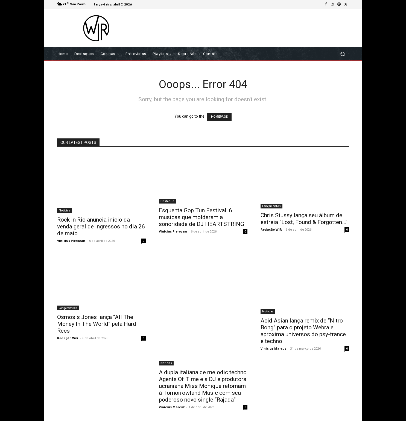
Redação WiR (271, 229)
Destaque (167, 201)
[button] (342, 54)
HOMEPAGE (219, 116)
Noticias (64, 210)
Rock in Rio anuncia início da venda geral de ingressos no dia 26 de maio (101, 226)
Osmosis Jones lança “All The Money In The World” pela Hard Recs (96, 324)
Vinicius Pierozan (71, 241)
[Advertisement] (248, 28)
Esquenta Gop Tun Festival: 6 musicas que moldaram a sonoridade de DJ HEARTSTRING (201, 217)
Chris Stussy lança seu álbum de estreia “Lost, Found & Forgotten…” (304, 218)
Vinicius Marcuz (172, 407)
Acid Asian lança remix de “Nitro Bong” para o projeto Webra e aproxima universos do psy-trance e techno (303, 330)
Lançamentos (271, 206)
